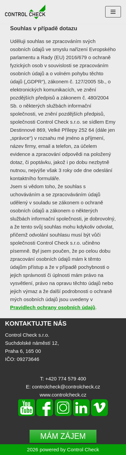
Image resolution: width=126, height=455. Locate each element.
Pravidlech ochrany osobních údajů (52, 307)
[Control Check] (25, 12)
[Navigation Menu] (113, 11)
